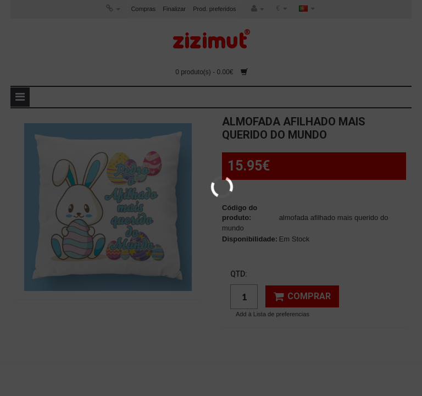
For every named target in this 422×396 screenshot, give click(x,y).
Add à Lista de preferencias (272, 314)
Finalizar (174, 9)
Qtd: (238, 274)
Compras (143, 9)
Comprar (302, 296)
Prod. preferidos (214, 9)
